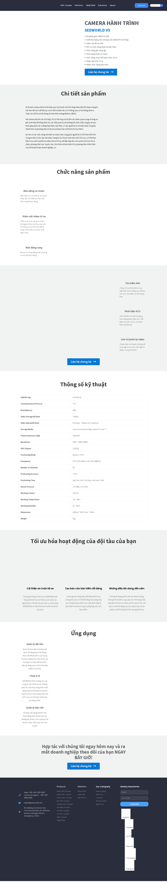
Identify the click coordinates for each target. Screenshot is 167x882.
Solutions (102, 5)
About (113, 5)
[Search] (161, 5)
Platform (79, 5)
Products (61, 786)
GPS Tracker (66, 5)
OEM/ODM (90, 5)
